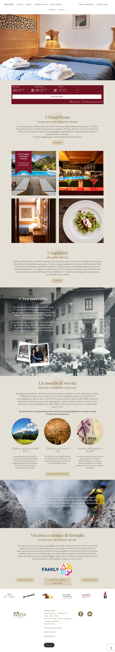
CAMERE (29, 4)
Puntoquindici (23, 649)
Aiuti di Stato (49, 638)
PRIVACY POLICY (50, 626)
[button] (23, 90)
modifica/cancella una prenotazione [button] (92, 95)
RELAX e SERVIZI (56, 4)
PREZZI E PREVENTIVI (86, 4)
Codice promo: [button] (75, 95)
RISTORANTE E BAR (41, 4)
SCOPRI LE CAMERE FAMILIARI (57, 575)
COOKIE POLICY (49, 630)
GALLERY (20, 4)
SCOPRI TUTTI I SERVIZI (57, 468)
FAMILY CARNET (25, 574)
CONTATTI (52, 10)
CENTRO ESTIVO (90, 574)
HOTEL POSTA (9, 4)
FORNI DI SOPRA (102, 4)
